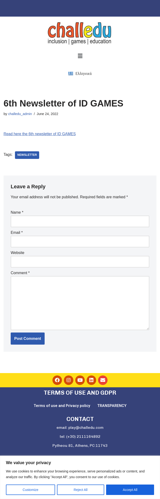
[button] (80, 55)
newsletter (27, 155)
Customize (30, 490)
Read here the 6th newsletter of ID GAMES (40, 134)
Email (17, 233)
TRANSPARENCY (112, 406)
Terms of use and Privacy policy (62, 406)
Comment (20, 273)
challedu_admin (20, 114)
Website (17, 253)
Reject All (80, 490)
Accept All (130, 490)
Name (17, 212)
